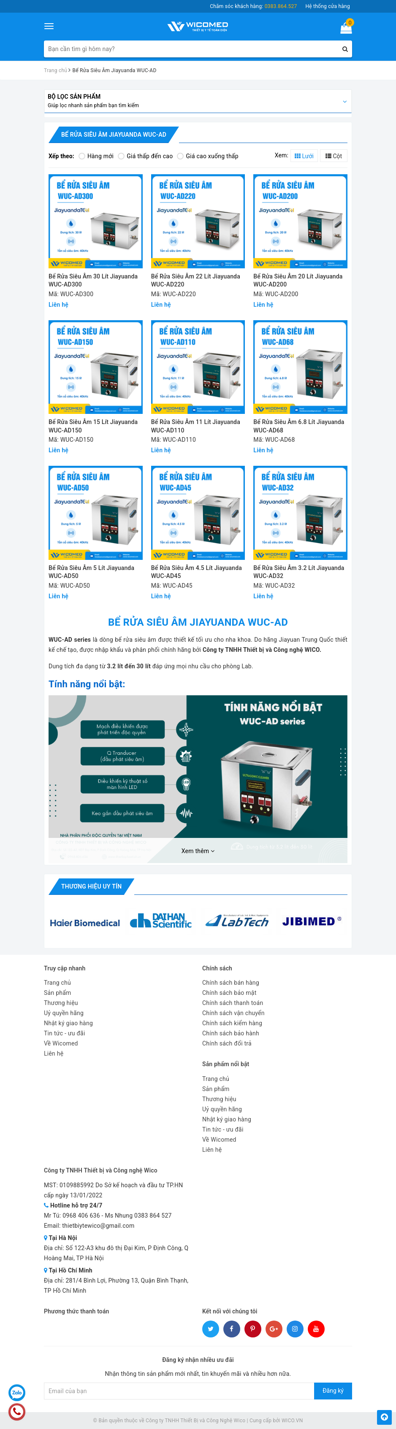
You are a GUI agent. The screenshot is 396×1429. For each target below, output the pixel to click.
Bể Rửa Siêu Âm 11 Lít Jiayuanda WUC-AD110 (195, 426)
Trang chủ (57, 982)
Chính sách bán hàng (230, 982)
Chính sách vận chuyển (233, 1013)
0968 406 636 (81, 1215)
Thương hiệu (61, 1002)
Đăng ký (333, 1390)
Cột (333, 156)
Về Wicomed (61, 1043)
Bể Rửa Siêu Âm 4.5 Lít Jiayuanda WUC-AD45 (196, 572)
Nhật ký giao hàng (68, 1023)
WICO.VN (292, 1421)
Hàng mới (96, 156)
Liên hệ (53, 1053)
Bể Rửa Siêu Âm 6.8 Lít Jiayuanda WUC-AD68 (298, 426)
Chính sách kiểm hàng (232, 1023)
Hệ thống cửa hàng (327, 6)
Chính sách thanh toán (232, 1002)
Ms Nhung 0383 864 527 (138, 1215)
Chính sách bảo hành (230, 1033)
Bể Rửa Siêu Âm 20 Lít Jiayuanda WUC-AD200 (297, 280)
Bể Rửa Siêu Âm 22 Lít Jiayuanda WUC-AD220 (195, 280)
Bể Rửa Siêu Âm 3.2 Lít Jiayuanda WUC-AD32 (298, 572)
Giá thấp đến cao (145, 156)
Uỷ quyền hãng (64, 1013)
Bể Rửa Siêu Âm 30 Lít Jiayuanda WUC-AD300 (93, 280)
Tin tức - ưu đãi (64, 1033)
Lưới (304, 156)
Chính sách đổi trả (227, 1043)
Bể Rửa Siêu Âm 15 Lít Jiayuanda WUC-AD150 (93, 426)
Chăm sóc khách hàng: (253, 6)
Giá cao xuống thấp (207, 156)
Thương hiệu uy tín (91, 886)
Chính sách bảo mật (229, 992)
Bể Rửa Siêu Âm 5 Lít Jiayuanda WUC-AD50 (91, 572)
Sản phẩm (57, 992)
